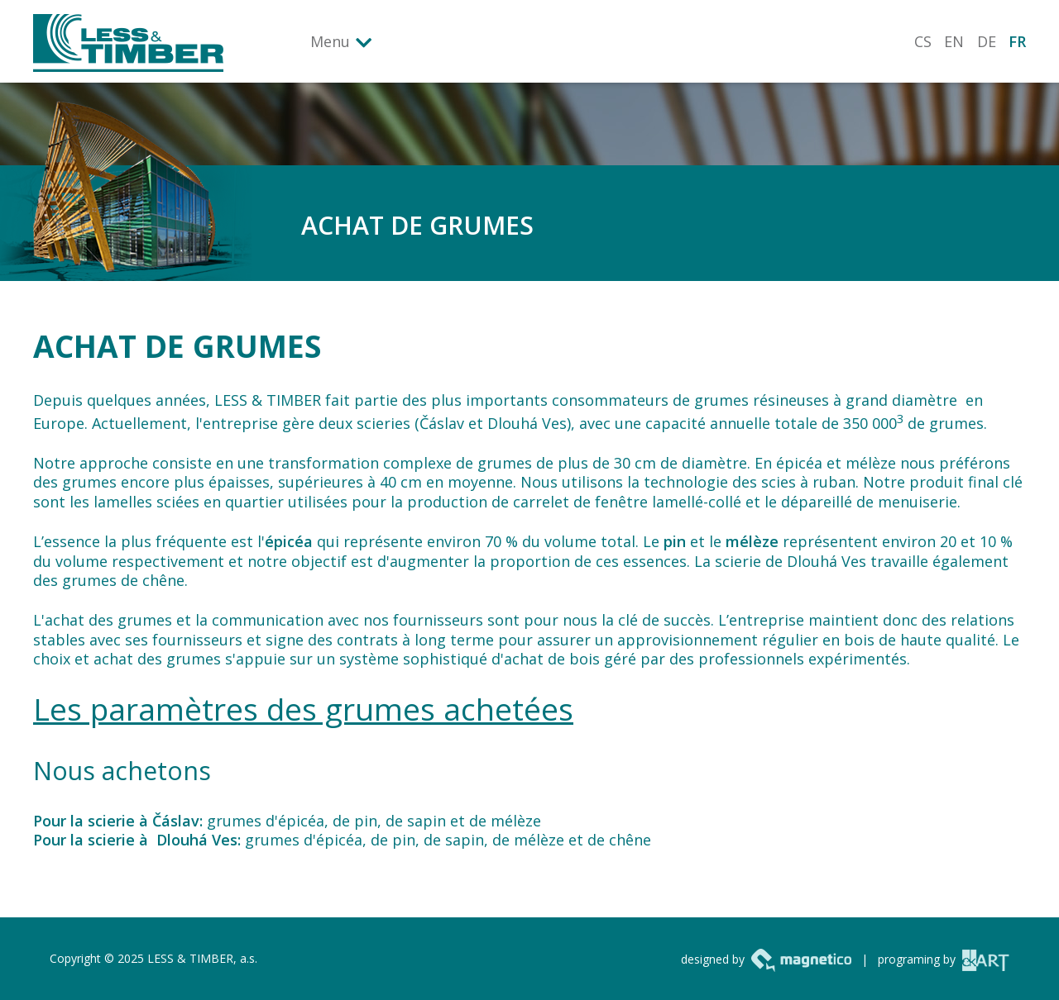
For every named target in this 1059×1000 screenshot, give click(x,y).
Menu (330, 41)
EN (954, 41)
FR (1017, 41)
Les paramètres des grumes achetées (303, 709)
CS (923, 41)
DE (986, 41)
